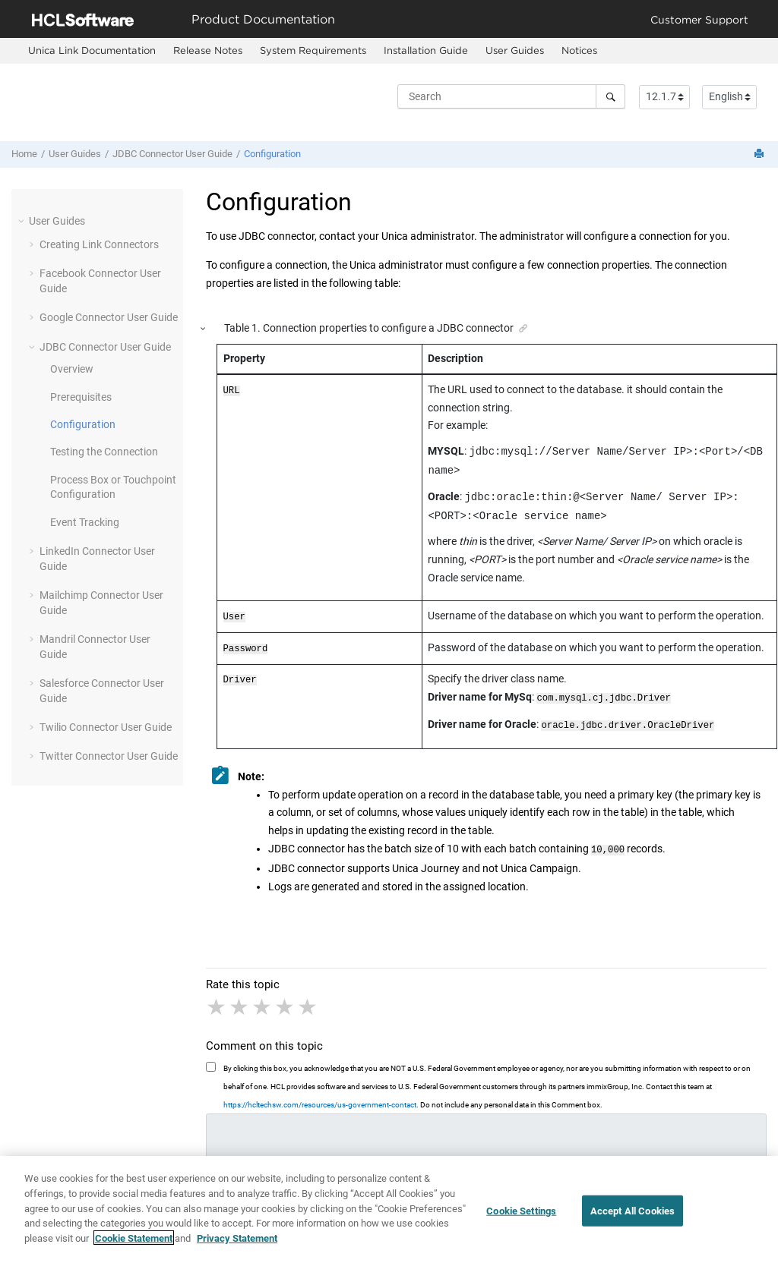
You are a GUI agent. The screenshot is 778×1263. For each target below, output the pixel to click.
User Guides (514, 50)
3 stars (262, 1000)
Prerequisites (81, 397)
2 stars (240, 1000)
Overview (71, 369)
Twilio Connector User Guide (106, 727)
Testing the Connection (104, 452)
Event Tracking (84, 522)
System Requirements (313, 50)
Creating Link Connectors (99, 244)
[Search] (610, 96)
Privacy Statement (237, 1245)
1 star (217, 1000)
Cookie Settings (521, 1218)
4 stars (285, 1000)
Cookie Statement (133, 1245)
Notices (579, 50)
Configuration (272, 153)
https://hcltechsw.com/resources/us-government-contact (319, 1097)
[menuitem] (91, 51)
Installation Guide (426, 50)
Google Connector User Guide (109, 317)
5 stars (308, 1000)
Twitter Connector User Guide (109, 756)
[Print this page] (760, 154)
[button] (23, 221)
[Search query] (511, 96)
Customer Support (699, 19)
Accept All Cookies (632, 1218)
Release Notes (207, 50)
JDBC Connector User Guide (172, 153)
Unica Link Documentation (92, 50)
